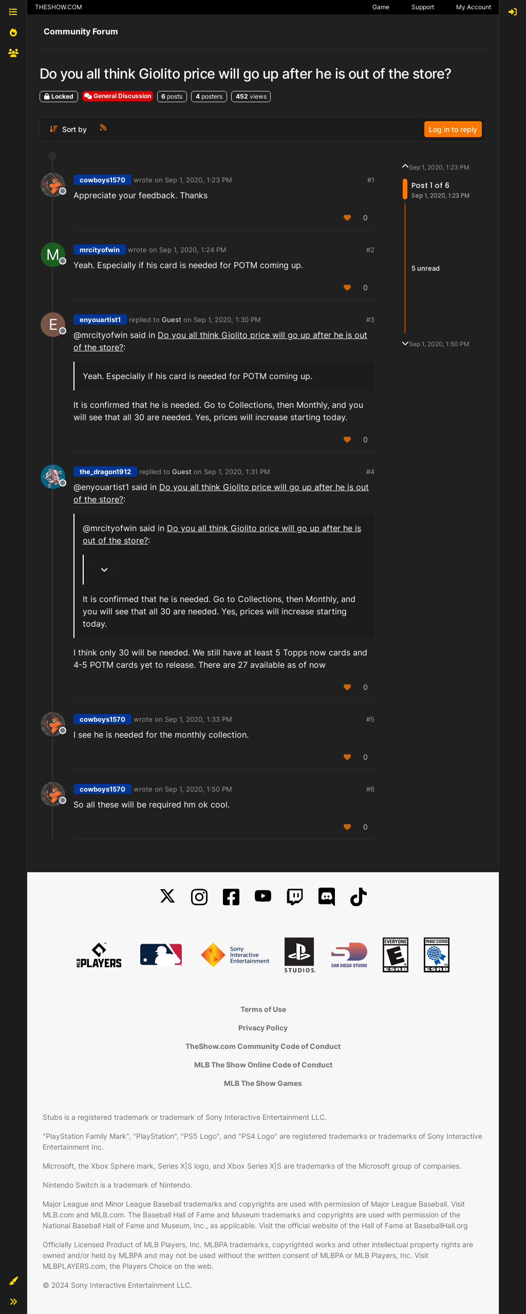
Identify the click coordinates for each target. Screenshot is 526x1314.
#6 (370, 789)
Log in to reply (453, 129)
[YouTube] (263, 897)
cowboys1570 (102, 180)
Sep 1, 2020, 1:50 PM (198, 789)
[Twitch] (295, 897)
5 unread (425, 268)
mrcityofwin (100, 250)
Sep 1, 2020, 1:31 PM (237, 471)
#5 (370, 719)
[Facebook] (231, 897)
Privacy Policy (263, 1027)
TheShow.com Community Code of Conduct (263, 1046)
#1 (370, 180)
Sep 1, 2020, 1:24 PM (193, 250)
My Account (473, 7)
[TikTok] (358, 897)
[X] (167, 897)
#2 (370, 250)
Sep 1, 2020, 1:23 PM (198, 180)
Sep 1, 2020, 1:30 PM (227, 319)
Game (380, 7)
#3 (370, 319)
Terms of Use (263, 1009)
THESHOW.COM (58, 7)
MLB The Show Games (263, 1083)
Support (422, 7)
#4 (370, 471)
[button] (13, 1281)
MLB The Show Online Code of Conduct (263, 1064)
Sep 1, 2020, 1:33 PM (198, 719)
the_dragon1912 (105, 471)
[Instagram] (199, 897)
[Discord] (326, 897)
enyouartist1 (100, 319)
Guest (171, 319)
